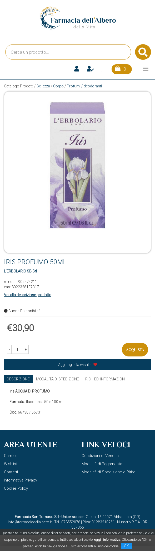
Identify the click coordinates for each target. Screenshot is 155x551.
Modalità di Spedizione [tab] (57, 379)
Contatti (11, 472)
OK (126, 546)
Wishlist (10, 463)
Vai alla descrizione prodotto (27, 295)
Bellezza (43, 86)
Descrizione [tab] (18, 379)
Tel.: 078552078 (67, 522)
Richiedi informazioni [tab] (105, 379)
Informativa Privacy (20, 480)
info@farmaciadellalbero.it (30, 522)
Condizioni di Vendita (100, 455)
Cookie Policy (16, 488)
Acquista (135, 350)
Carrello (11, 455)
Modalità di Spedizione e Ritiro (109, 472)
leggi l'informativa (106, 540)
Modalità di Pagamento (102, 463)
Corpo (58, 86)
